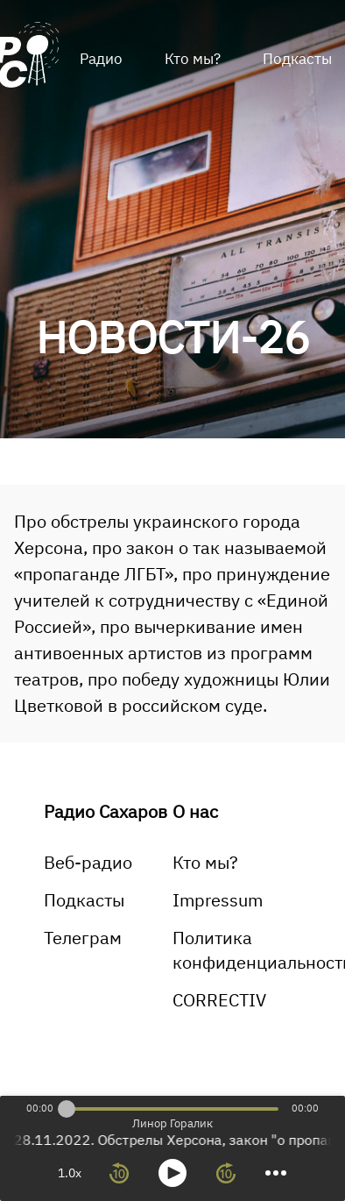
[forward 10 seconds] (226, 1173)
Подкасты (84, 900)
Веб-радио (88, 862)
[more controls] (276, 1173)
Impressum (217, 900)
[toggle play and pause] (172, 1173)
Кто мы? (193, 58)
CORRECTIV (219, 1000)
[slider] (66, 1109)
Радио (101, 58)
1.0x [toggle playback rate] (69, 1173)
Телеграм (83, 937)
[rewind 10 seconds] (119, 1173)
